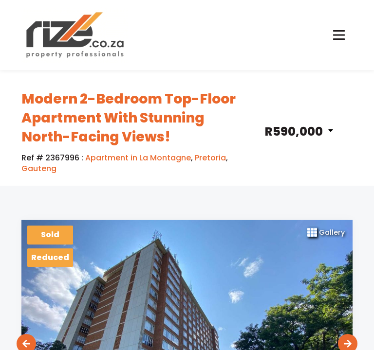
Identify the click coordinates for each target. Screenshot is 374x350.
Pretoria (210, 158)
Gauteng (38, 168)
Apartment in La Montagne (138, 158)
